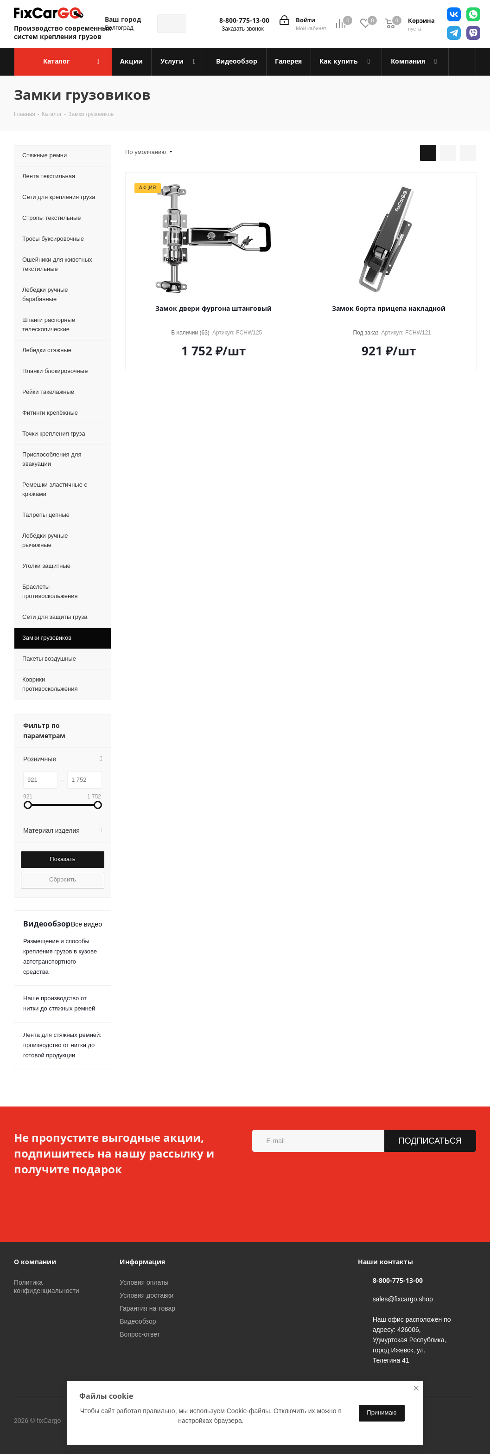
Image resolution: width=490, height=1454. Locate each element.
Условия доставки (146, 1295)
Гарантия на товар (147, 1308)
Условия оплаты (144, 1282)
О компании (35, 1261)
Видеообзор (138, 1321)
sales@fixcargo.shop (403, 1299)
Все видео (86, 924)
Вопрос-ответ (140, 1334)
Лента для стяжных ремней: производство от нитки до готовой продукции (62, 1045)
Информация (142, 1261)
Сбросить (62, 879)
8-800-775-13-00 (244, 20)
